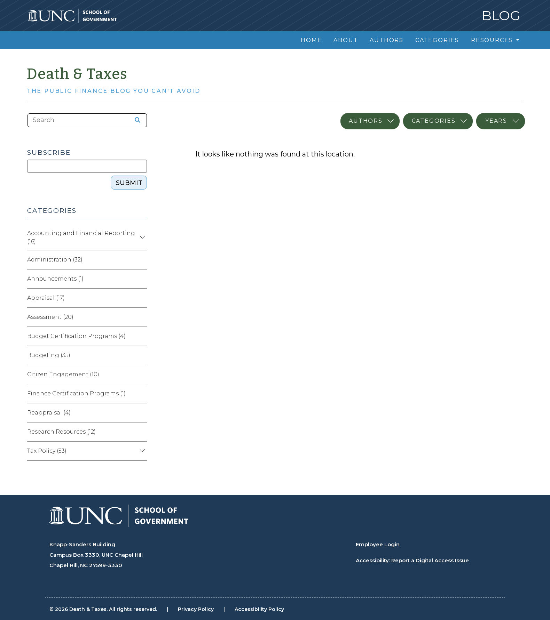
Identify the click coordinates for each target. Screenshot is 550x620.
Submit (129, 183)
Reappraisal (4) (49, 412)
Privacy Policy (196, 609)
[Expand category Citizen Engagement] (141, 374)
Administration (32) (54, 259)
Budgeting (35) (48, 355)
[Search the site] (135, 120)
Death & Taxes (77, 74)
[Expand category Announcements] (141, 278)
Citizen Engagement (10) (63, 374)
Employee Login (378, 544)
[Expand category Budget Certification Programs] (141, 336)
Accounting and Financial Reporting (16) (81, 237)
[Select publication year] (500, 121)
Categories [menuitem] (437, 40)
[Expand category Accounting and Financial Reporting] (141, 237)
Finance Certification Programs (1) (76, 393)
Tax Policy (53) (46, 451)
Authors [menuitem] (386, 40)
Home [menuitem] (311, 40)
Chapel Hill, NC (68, 565)
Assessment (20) (50, 317)
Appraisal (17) (46, 298)
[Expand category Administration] (141, 259)
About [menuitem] (345, 40)
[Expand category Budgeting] (141, 355)
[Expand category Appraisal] (141, 298)
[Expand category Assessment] (141, 317)
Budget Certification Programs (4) (76, 336)
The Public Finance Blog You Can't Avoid (114, 91)
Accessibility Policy (259, 609)
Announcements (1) (55, 278)
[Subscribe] (87, 166)
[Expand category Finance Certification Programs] (141, 393)
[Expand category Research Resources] (141, 431)
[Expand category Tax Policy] (141, 451)
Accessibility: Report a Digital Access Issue (412, 560)
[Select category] (438, 121)
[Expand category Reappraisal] (141, 412)
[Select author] (370, 121)
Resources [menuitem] (493, 40)
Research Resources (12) (61, 431)
